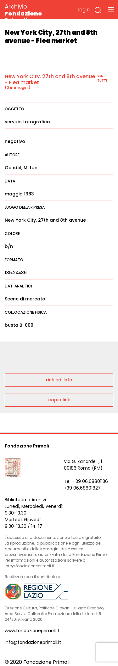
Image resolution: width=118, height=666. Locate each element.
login (84, 9)
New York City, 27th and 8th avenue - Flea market (50, 79)
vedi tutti (102, 78)
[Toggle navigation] (111, 9)
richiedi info (59, 380)
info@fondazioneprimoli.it (33, 642)
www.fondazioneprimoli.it (32, 630)
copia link (59, 400)
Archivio (34, 13)
